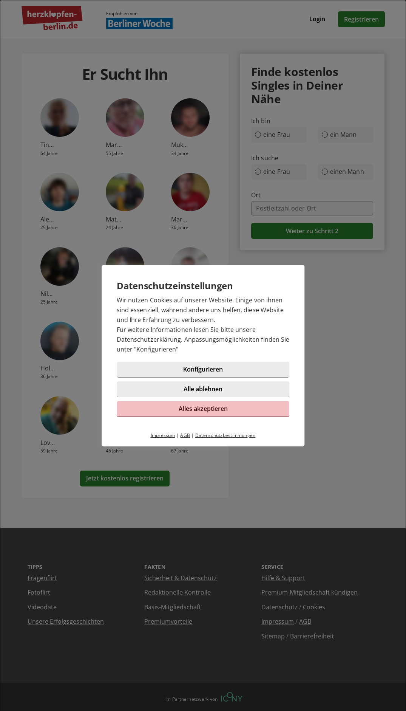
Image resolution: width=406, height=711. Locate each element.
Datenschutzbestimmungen (225, 435)
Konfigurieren (156, 349)
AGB (185, 435)
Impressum (163, 435)
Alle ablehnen (203, 389)
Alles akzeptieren (203, 408)
